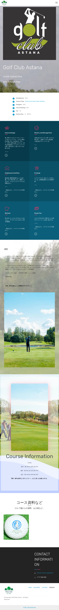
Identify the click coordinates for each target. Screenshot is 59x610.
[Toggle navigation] (56, 2)
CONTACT (52, 587)
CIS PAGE (44, 587)
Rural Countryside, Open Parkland (35, 101)
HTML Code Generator (29, 607)
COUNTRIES (36, 587)
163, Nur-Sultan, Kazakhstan (45, 573)
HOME (30, 587)
